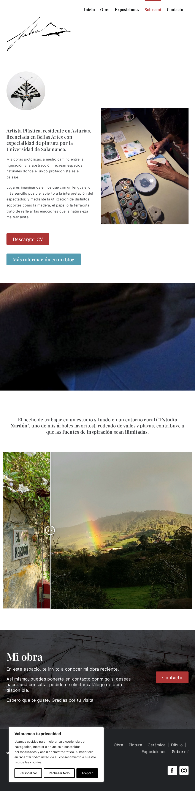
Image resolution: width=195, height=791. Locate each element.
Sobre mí (180, 751)
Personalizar (28, 773)
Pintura (135, 745)
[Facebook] (172, 770)
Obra (118, 745)
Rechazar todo (59, 773)
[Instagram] (184, 770)
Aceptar (87, 773)
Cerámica (156, 745)
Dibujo (177, 745)
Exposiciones (154, 751)
